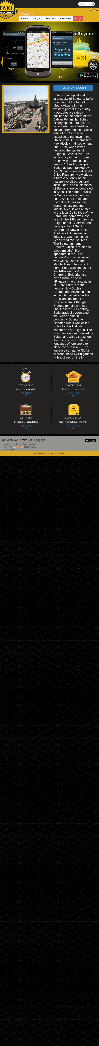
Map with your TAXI (77, 36)
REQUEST (37, 19)
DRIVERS (51, 19)
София (25, 14)
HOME (24, 19)
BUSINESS (65, 19)
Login (78, 19)
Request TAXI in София (73, 88)
